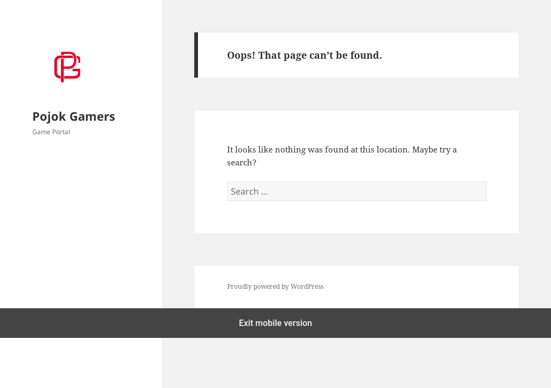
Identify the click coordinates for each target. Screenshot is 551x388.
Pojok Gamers (73, 116)
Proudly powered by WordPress (275, 286)
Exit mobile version (275, 323)
